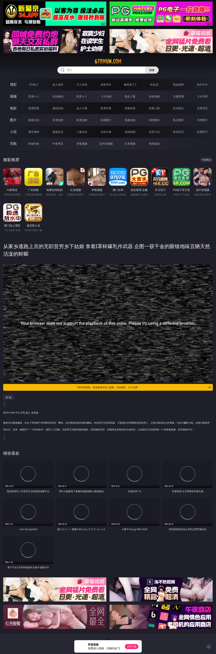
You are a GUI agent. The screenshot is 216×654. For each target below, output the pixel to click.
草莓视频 (81, 143)
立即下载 (131, 646)
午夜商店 (57, 143)
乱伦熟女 (178, 108)
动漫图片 (106, 120)
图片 (13, 120)
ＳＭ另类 (202, 96)
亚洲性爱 (33, 108)
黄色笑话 (178, 132)
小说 (13, 131)
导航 (13, 143)
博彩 (13, 84)
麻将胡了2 (130, 84)
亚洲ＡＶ (33, 96)
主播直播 (178, 96)
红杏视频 (130, 143)
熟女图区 (178, 120)
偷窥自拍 (33, 120)
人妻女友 (81, 132)
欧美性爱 (106, 108)
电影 (13, 108)
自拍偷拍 (57, 96)
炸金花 (154, 84)
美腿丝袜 (130, 120)
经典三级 (154, 108)
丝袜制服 (154, 96)
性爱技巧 (202, 132)
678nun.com (107, 61)
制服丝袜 (130, 108)
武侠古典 (106, 132)
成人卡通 (81, 108)
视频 (13, 96)
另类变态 (202, 108)
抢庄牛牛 (202, 84)
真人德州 (57, 84)
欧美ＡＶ (81, 96)
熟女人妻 (130, 96)
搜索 (152, 70)
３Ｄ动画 (106, 96)
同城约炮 (33, 143)
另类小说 (154, 132)
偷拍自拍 (57, 108)
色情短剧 (154, 143)
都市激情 (33, 132)
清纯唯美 (154, 120)
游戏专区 (106, 84)
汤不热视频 (106, 143)
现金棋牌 (178, 84)
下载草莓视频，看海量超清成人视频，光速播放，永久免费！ (143, 387)
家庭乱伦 (57, 132)
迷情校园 (130, 132)
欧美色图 (81, 120)
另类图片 (202, 120)
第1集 (9, 397)
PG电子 (33, 84)
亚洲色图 (57, 120)
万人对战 (81, 84)
